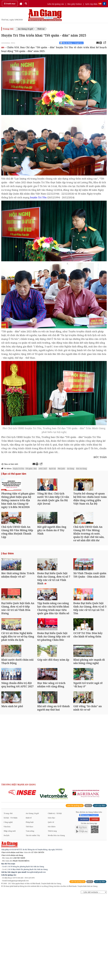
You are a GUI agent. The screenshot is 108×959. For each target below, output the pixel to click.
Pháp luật (30, 887)
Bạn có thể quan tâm (14, 474)
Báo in (88, 870)
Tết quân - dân (31, 468)
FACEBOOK (83, 884)
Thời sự (40, 28)
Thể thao (29, 892)
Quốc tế (51, 887)
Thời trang (52, 896)
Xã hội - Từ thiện (10, 883)
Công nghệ (8, 887)
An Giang (70, 468)
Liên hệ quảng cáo (55, 4)
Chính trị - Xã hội (55, 878)
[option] (22, 858)
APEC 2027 (43, 468)
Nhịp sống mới (10, 896)
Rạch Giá (52, 468)
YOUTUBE (94, 884)
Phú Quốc (61, 468)
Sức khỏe (52, 892)
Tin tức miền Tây (33, 900)
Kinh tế (29, 883)
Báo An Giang (81, 468)
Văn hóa (7, 892)
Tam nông (30, 896)
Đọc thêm (8, 570)
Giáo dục (51, 883)
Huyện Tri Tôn (18, 468)
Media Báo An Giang (56, 900)
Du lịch (6, 900)
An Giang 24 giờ (25, 28)
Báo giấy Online (75, 4)
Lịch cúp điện (91, 4)
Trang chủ (8, 28)
